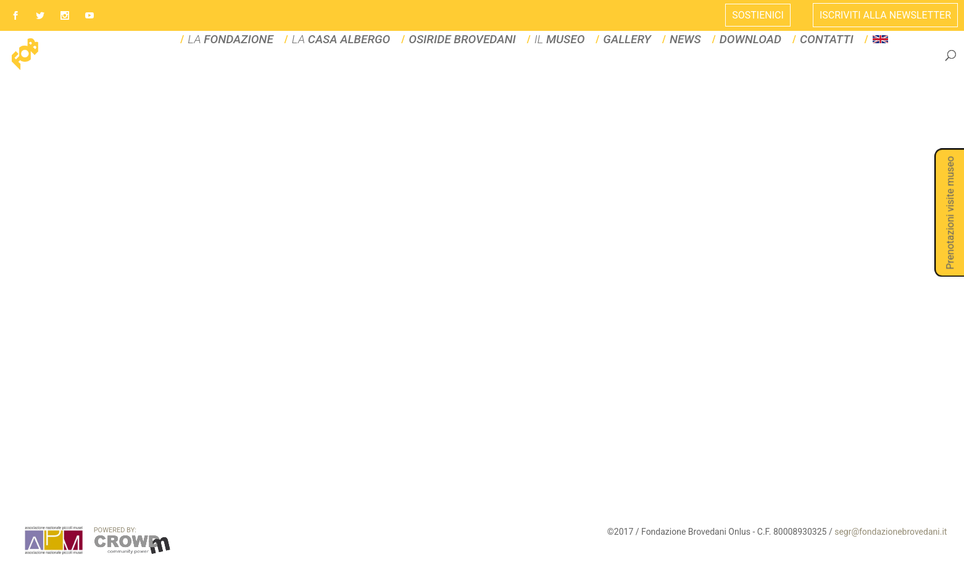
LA (266, 69)
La (362, 69)
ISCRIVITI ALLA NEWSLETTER (885, 15)
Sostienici (758, 15)
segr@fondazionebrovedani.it (890, 561)
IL (552, 69)
